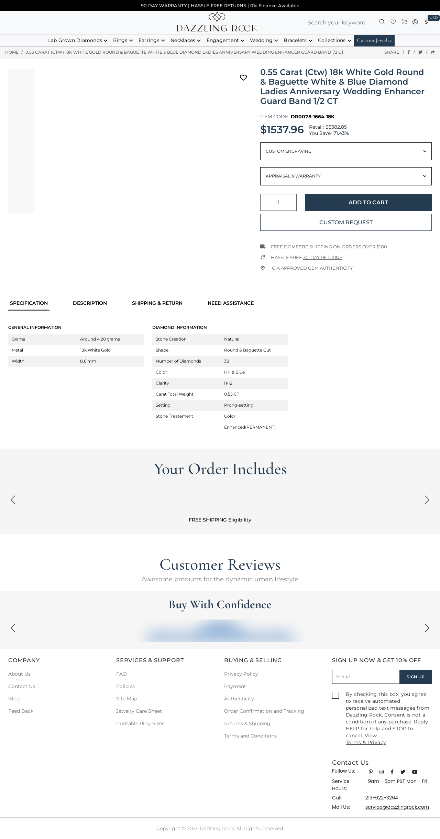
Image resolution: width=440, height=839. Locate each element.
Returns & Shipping (247, 723)
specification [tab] (29, 303)
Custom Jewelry (374, 40)
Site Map (126, 699)
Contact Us (21, 686)
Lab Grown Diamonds (75, 40)
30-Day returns (322, 257)
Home (12, 52)
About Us (19, 674)
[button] (382, 23)
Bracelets (295, 40)
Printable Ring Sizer (140, 723)
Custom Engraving (288, 151)
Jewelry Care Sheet (139, 711)
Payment (235, 686)
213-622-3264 (381, 797)
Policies (125, 686)
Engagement (223, 40)
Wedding (261, 40)
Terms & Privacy (366, 742)
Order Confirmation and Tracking (264, 711)
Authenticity (239, 699)
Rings (120, 40)
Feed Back (20, 711)
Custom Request (346, 222)
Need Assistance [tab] (231, 303)
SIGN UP (416, 676)
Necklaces (182, 40)
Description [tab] (90, 303)
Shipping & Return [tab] (157, 303)
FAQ (121, 674)
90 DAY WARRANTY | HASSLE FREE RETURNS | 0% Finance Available (220, 5)
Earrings (149, 40)
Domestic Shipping (308, 246)
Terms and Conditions (250, 736)
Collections (332, 40)
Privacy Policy (241, 674)
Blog (14, 699)
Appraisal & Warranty (293, 176)
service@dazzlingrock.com (397, 807)
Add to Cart (368, 202)
